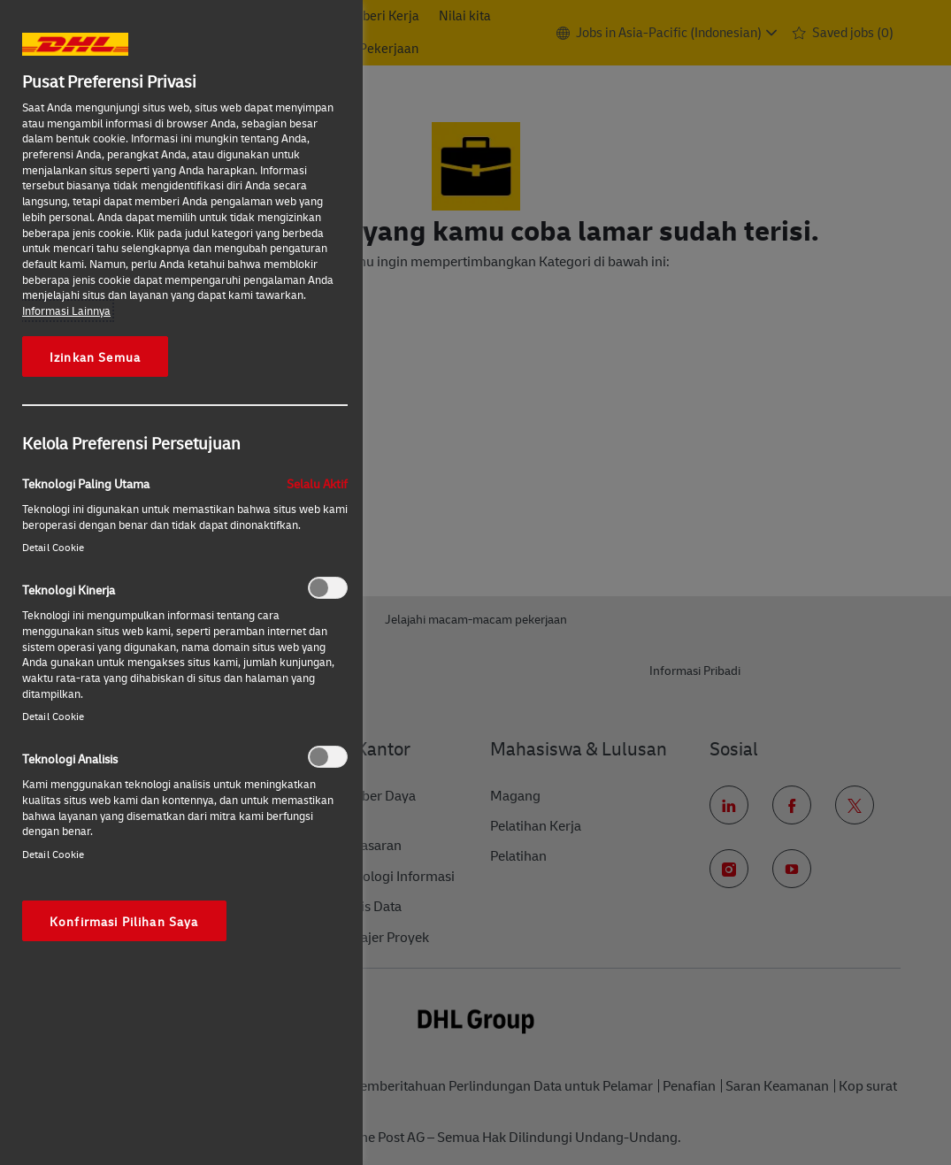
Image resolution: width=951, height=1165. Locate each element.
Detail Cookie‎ (53, 547)
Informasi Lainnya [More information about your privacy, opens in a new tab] (66, 310)
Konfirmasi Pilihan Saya (124, 921)
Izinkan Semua (95, 356)
